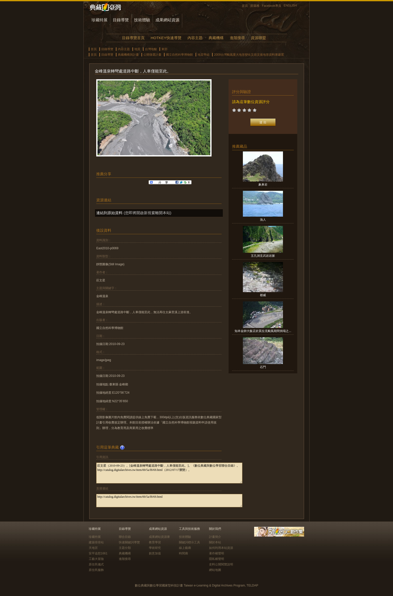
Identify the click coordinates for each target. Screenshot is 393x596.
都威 (263, 295)
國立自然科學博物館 (179, 54)
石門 (263, 367)
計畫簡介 (215, 537)
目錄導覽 (121, 20)
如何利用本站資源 (221, 548)
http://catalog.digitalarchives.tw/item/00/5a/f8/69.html (169, 500)
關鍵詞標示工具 (189, 542)
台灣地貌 (151, 49)
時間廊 (183, 553)
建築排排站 (96, 542)
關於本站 (215, 542)
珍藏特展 (99, 20)
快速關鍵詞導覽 (129, 542)
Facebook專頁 (271, 6)
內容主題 (195, 38)
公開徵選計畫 (152, 54)
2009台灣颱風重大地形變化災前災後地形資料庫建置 (249, 54)
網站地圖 (215, 570)
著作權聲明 (216, 553)
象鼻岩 (262, 184)
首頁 (245, 6)
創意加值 (155, 553)
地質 (137, 49)
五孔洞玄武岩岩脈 (263, 256)
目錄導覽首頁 (133, 38)
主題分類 (125, 548)
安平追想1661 (98, 553)
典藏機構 (216, 38)
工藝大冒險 (96, 559)
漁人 (263, 219)
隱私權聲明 (216, 559)
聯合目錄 (125, 537)
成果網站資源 (167, 20)
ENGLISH (290, 5)
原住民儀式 (96, 564)
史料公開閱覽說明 (221, 564)
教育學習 (155, 542)
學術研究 (155, 548)
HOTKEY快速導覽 (166, 38)
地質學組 (204, 54)
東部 (164, 49)
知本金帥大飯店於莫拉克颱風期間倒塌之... (263, 331)
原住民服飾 (96, 570)
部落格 (254, 6)
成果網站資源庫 (159, 537)
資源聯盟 (258, 38)
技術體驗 (142, 20)
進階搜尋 (237, 38)
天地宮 (93, 548)
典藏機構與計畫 (128, 54)
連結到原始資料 (109, 213)
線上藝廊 (185, 548)
